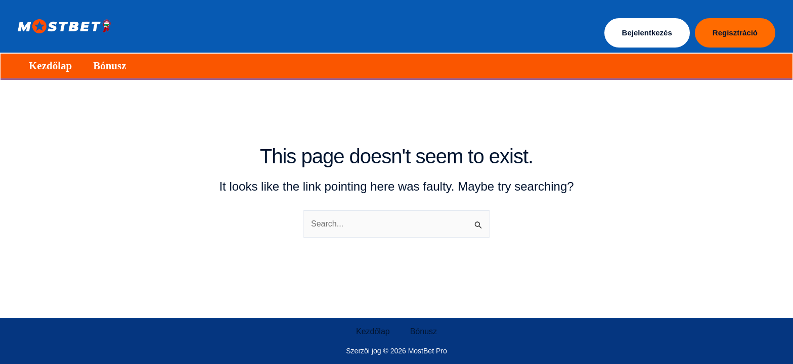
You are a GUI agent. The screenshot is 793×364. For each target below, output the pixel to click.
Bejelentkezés (647, 32)
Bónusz (109, 66)
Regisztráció (735, 32)
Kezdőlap (50, 66)
